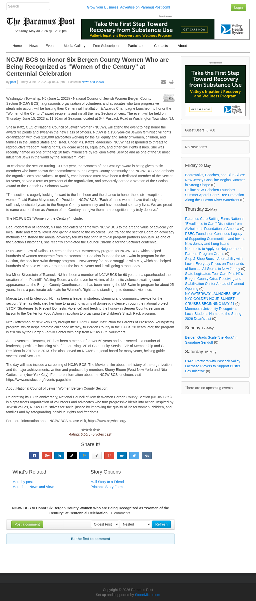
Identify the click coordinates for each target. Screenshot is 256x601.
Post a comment (27, 524)
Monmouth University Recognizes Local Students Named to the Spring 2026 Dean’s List (213, 314)
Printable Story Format (108, 487)
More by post (22, 482)
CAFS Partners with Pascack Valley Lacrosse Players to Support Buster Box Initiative (212, 366)
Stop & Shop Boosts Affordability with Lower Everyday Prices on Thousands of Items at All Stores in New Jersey (214, 264)
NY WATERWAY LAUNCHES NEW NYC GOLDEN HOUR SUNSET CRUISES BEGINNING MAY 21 (212, 299)
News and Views (93, 82)
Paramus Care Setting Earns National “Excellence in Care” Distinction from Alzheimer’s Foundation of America (214, 224)
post (13, 82)
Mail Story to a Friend (107, 482)
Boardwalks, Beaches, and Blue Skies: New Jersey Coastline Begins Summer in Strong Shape (215, 180)
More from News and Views (33, 487)
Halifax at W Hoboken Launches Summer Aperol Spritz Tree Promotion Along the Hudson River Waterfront (214, 195)
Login (238, 7)
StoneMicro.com (147, 595)
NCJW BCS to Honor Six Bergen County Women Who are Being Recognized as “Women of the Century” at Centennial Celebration (87, 66)
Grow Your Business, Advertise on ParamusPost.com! (128, 7)
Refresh (161, 524)
